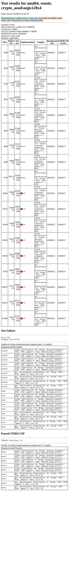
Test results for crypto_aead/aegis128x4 (27, 20)
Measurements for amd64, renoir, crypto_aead (19, 18)
